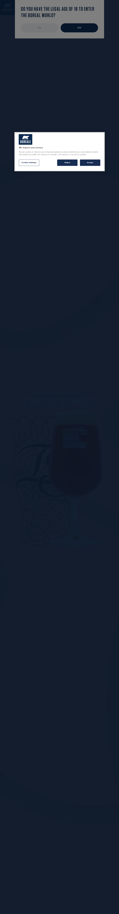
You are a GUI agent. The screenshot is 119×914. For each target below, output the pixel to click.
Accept (90, 162)
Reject (67, 162)
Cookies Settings (28, 162)
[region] (59, 151)
